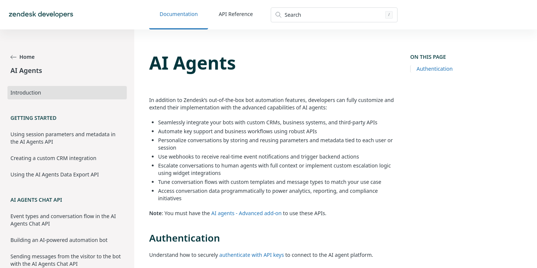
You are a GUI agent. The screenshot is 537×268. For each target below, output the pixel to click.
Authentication (435, 68)
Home (22, 56)
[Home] (41, 14)
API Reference (236, 13)
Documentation (179, 13)
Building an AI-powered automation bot (58, 239)
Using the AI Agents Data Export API (54, 174)
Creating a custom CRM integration (53, 158)
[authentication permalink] (145, 238)
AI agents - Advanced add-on (246, 213)
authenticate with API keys (251, 254)
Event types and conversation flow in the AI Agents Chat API (63, 220)
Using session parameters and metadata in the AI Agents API (63, 138)
